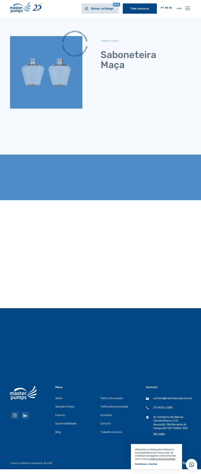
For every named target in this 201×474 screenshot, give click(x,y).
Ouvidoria (106, 415)
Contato (105, 423)
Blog (58, 432)
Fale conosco (140, 8)
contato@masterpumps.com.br (168, 398)
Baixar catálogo (101, 6)
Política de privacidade (114, 406)
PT (162, 8)
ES (170, 8)
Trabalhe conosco (111, 432)
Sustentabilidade (65, 423)
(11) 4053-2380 (159, 408)
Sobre (59, 398)
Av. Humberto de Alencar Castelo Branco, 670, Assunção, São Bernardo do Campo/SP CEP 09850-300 (168, 426)
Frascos (60, 415)
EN (166, 8)
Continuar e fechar (146, 464)
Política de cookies (111, 398)
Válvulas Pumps (64, 406)
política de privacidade (162, 458)
